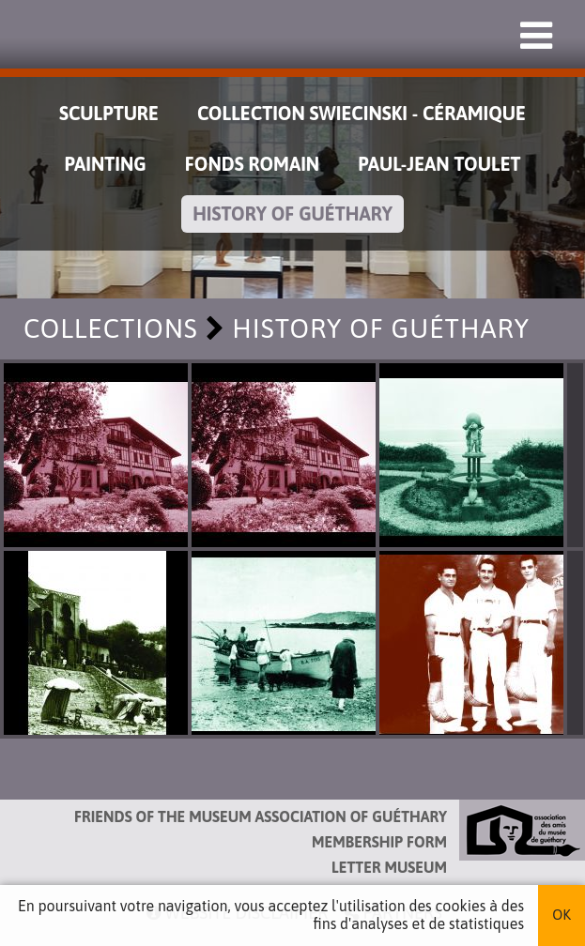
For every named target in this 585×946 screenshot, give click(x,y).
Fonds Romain (252, 164)
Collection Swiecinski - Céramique (361, 113)
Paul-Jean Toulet (439, 164)
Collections (110, 328)
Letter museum (389, 867)
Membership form (379, 841)
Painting (105, 164)
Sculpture (109, 113)
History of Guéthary (292, 213)
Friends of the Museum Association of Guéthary (260, 816)
